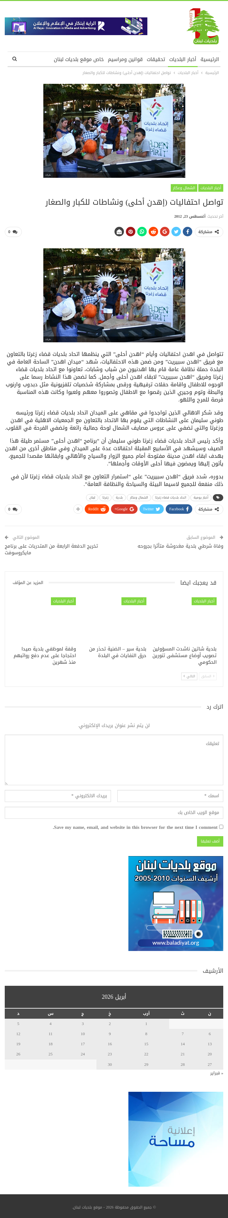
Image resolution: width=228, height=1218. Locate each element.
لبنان (92, 496)
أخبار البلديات (182, 59)
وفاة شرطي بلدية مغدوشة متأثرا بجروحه (180, 543)
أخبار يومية (201, 496)
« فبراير (217, 1070)
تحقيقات (156, 59)
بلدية (119, 496)
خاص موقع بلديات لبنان (79, 59)
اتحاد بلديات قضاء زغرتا (170, 496)
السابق (207, 673)
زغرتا (105, 496)
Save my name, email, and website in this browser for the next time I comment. (135, 825)
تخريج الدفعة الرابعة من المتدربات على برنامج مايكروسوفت (51, 547)
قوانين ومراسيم (125, 59)
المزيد (43, 59)
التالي (189, 673)
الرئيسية (209, 59)
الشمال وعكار (184, 187)
